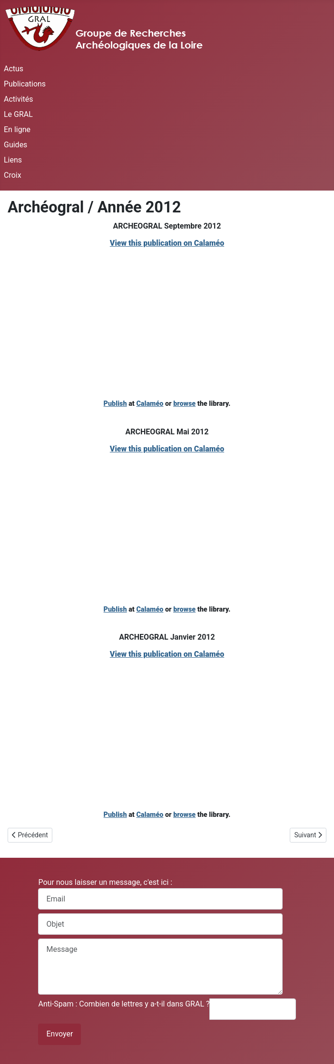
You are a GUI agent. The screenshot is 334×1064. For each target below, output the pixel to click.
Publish (115, 404)
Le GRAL (18, 114)
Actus (13, 68)
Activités (18, 99)
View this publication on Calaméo (167, 243)
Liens (13, 159)
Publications (25, 83)
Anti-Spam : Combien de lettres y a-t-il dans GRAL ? (123, 1003)
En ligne (17, 129)
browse (184, 404)
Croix (12, 175)
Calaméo (149, 404)
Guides (15, 144)
